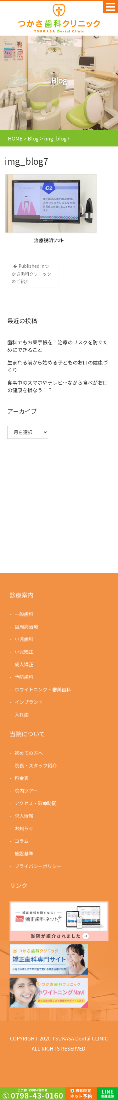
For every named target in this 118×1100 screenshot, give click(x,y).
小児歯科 (24, 639)
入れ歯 (22, 713)
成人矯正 (24, 664)
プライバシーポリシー (38, 865)
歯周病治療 (26, 626)
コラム (22, 840)
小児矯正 (24, 651)
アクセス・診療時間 (36, 803)
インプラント (29, 701)
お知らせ (24, 827)
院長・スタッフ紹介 (36, 765)
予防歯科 (24, 676)
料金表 (22, 778)
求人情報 (24, 815)
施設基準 (24, 852)
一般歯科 (24, 614)
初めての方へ (29, 753)
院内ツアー (26, 790)
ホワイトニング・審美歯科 (43, 688)
